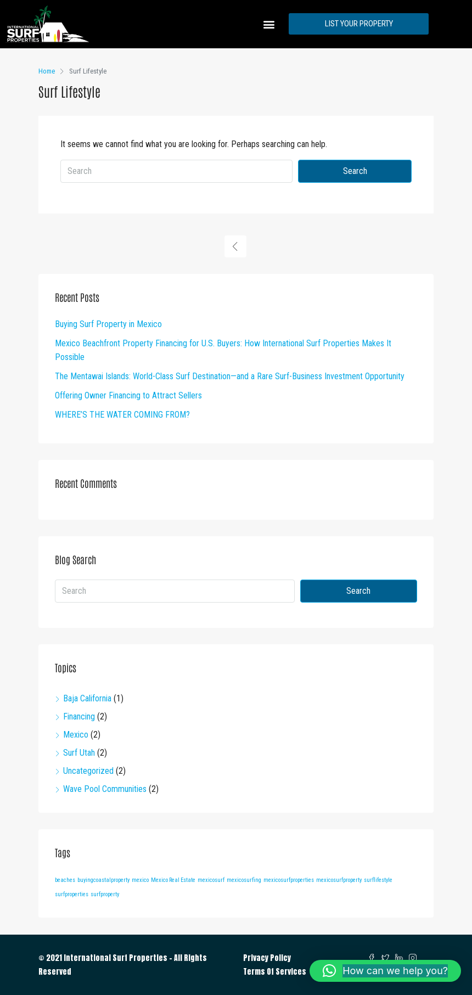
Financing (79, 716)
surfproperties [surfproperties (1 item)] (71, 894)
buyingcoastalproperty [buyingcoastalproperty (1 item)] (103, 880)
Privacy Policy (267, 958)
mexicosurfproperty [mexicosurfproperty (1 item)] (339, 880)
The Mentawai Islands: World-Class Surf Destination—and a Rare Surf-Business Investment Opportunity (229, 376)
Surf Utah (79, 752)
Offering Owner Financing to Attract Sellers (128, 395)
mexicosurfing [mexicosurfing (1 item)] (244, 880)
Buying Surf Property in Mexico (108, 324)
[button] (269, 24)
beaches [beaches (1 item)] (65, 880)
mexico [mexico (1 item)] (140, 880)
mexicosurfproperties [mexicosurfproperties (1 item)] (288, 880)
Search (355, 171)
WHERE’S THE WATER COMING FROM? (122, 414)
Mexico (75, 734)
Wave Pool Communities (105, 789)
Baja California (87, 698)
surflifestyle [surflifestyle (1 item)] (378, 880)
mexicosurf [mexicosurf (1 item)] (211, 880)
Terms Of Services (274, 971)
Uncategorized (88, 771)
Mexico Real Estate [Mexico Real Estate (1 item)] (173, 880)
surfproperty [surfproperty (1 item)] (105, 894)
